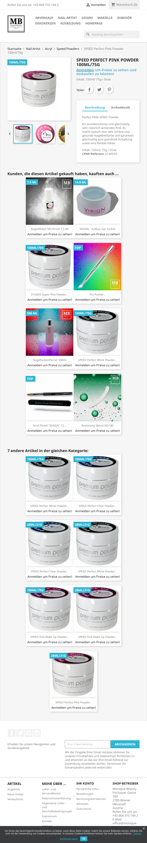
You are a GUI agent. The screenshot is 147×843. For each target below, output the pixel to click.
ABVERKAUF (44, 18)
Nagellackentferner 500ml (49, 360)
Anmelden (85, 70)
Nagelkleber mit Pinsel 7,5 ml (50, 229)
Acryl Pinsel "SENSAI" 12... (49, 425)
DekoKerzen (45, 23)
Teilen (89, 89)
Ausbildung (70, 23)
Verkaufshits (15, 799)
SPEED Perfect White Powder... (97, 360)
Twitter (20, 733)
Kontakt (47, 821)
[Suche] (112, 34)
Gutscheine (83, 809)
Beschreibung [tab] (95, 107)
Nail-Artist (67, 18)
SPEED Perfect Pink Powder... (74, 702)
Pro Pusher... (97, 294)
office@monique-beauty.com (125, 825)
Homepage (94, 23)
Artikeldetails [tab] (120, 107)
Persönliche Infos (87, 789)
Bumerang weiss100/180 (98, 425)
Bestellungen (84, 794)
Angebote (13, 789)
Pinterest (109, 89)
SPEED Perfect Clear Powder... (97, 506)
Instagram (37, 733)
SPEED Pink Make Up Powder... (49, 637)
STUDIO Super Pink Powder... (49, 294)
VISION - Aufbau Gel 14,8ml (97, 229)
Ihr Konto (85, 783)
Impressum (49, 816)
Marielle (105, 18)
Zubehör (124, 18)
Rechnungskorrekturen (91, 799)
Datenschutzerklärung (56, 798)
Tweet (99, 89)
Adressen (82, 804)
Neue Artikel (15, 794)
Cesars (87, 18)
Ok (83, 838)
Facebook (12, 733)
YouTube (28, 733)
